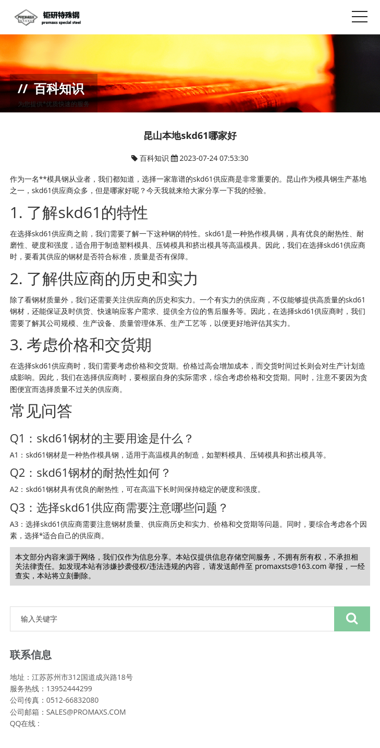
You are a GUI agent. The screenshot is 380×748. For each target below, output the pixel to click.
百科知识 (155, 158)
